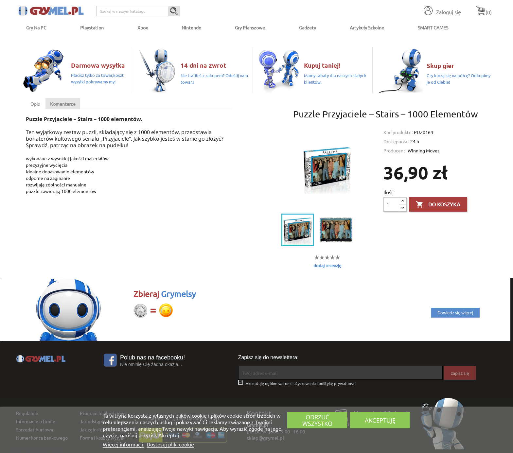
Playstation (92, 27)
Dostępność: (396, 141)
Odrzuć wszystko (317, 420)
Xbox (142, 27)
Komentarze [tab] (63, 104)
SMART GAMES (433, 27)
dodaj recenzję (327, 265)
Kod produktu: (398, 132)
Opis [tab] (35, 104)
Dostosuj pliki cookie (170, 444)
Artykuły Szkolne (367, 27)
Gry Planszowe (250, 27)
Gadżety (307, 27)
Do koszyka (438, 204)
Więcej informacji (123, 444)
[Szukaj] (138, 11)
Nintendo (191, 27)
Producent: (394, 150)
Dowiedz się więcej (455, 312)
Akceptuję (380, 420)
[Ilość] (391, 204)
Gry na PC (36, 27)
